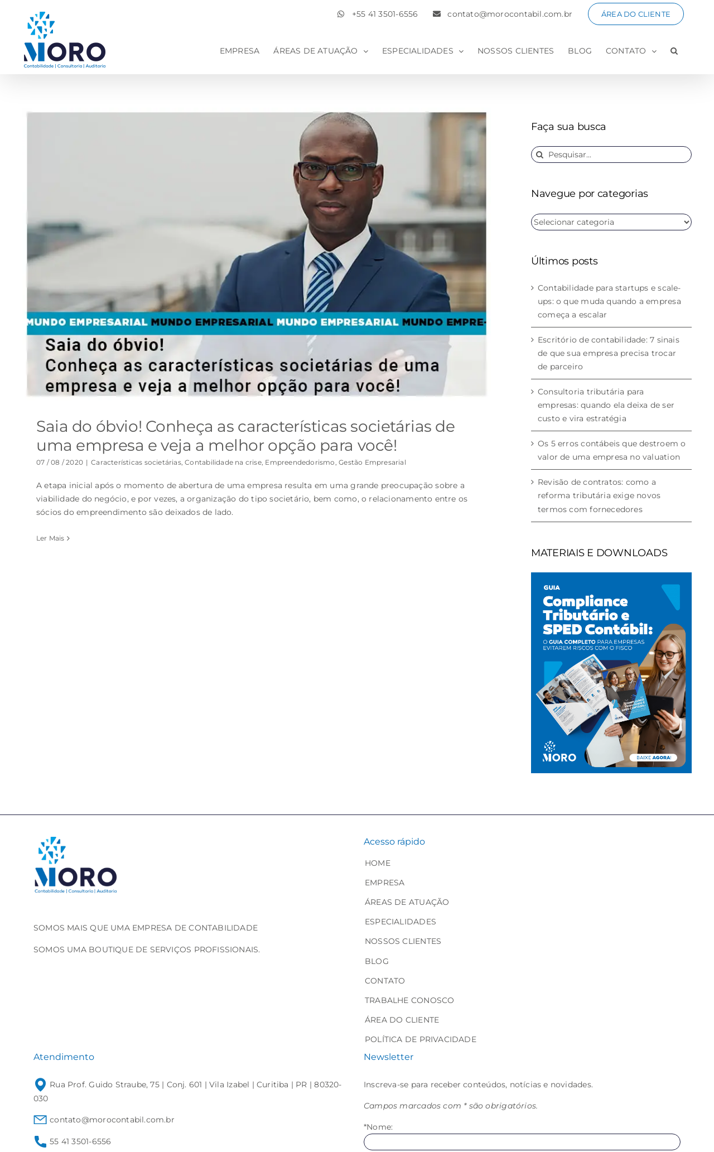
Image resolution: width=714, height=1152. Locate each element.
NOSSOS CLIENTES (403, 941)
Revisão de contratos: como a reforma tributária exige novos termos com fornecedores (599, 495)
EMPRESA (384, 883)
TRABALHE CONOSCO (409, 1000)
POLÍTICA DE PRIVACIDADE (420, 1039)
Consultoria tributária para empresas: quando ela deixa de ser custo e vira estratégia (606, 405)
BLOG (377, 961)
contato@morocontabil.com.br (104, 1120)
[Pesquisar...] (611, 154)
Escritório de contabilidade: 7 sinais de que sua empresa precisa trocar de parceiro (608, 353)
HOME (377, 863)
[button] (674, 51)
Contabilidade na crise (223, 462)
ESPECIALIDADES (400, 922)
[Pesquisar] (539, 154)
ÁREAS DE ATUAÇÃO (407, 902)
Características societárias (136, 462)
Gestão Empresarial (372, 462)
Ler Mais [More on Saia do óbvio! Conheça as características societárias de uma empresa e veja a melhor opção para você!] (50, 538)
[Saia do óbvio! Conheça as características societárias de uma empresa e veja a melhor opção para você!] (256, 254)
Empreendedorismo (300, 462)
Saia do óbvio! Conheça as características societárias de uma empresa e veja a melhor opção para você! (245, 436)
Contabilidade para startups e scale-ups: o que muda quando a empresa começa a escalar (609, 301)
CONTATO (385, 981)
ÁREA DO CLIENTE (402, 1020)
